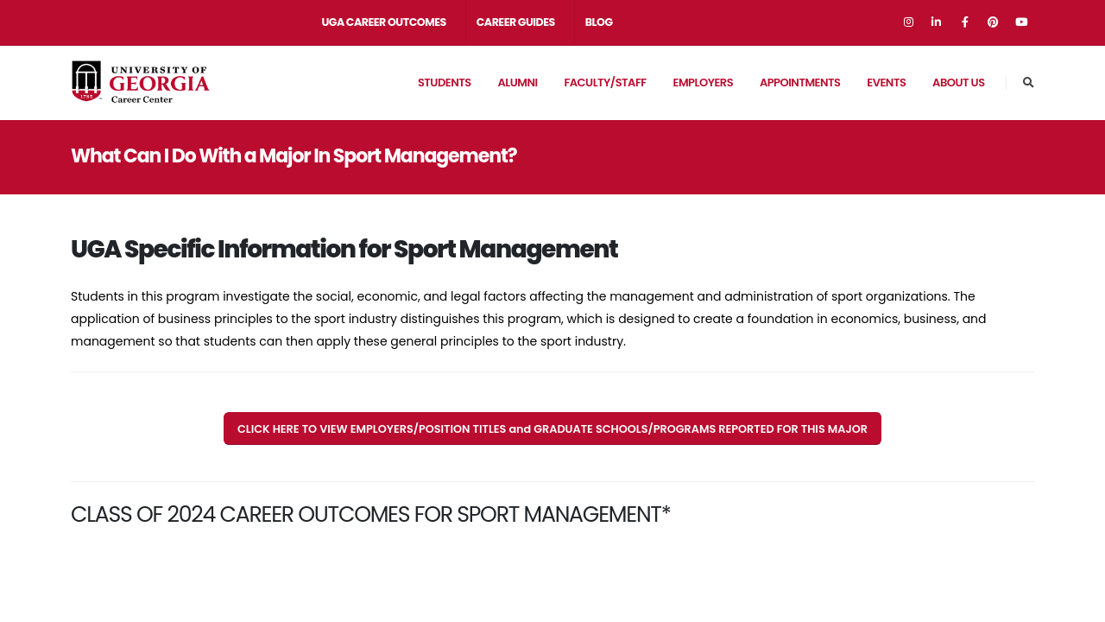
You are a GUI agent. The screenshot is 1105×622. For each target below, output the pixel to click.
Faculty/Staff (605, 82)
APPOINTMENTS (800, 82)
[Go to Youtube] (1021, 22)
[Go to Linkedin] (937, 22)
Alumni (517, 82)
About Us (958, 82)
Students (444, 82)
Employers (702, 82)
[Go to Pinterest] (993, 22)
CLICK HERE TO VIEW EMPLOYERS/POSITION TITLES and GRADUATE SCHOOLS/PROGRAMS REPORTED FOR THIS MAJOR (552, 429)
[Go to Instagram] (908, 22)
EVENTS (886, 82)
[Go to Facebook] (965, 22)
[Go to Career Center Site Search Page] (1028, 83)
